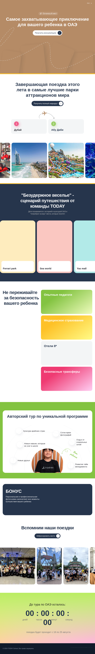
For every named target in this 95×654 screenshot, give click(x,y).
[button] (47, 32)
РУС (88, 3)
